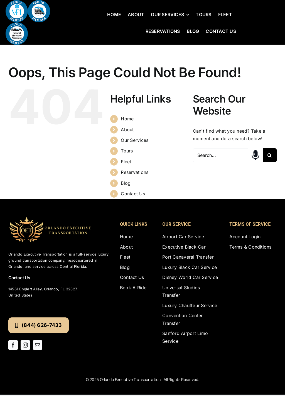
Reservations (134, 172)
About (127, 129)
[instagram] (25, 345)
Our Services (134, 140)
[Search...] (220, 155)
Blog (126, 183)
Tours (127, 151)
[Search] (270, 155)
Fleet (126, 161)
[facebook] (13, 345)
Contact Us (133, 193)
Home (127, 119)
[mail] (37, 345)
